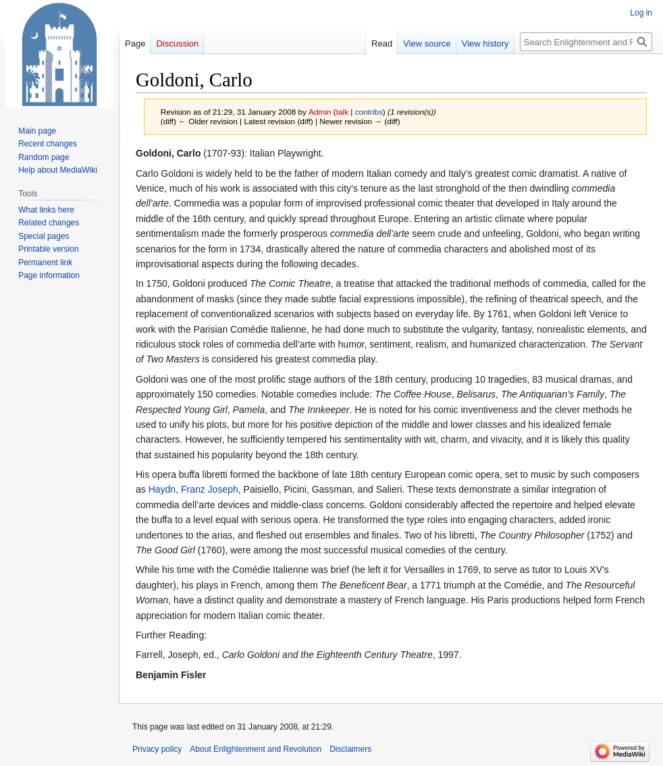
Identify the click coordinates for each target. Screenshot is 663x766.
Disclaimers (350, 749)
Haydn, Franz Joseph (193, 489)
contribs (369, 111)
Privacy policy (157, 749)
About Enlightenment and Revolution (255, 749)
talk (342, 111)
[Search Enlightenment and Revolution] (586, 41)
